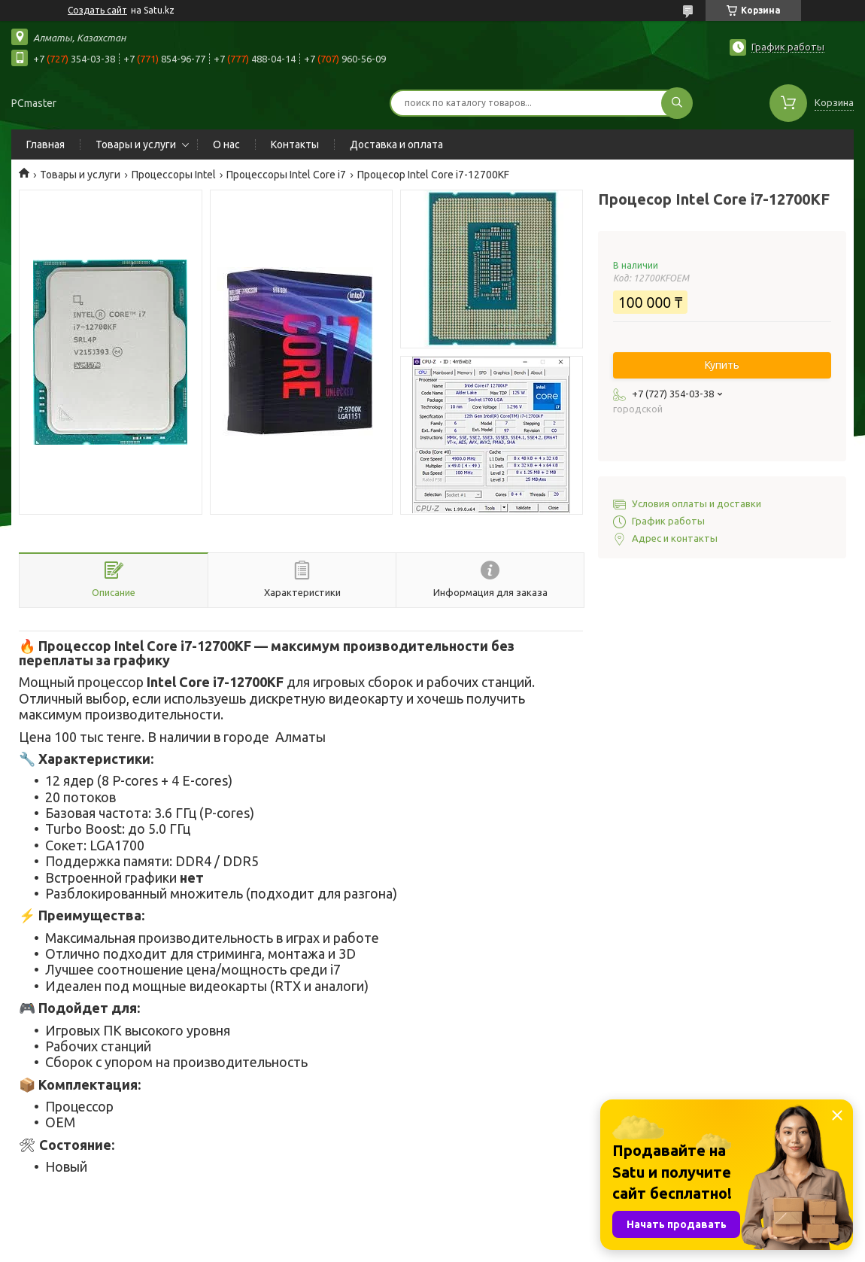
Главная (45, 144)
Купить (722, 365)
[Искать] (677, 103)
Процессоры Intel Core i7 (286, 175)
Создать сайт (97, 10)
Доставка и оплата (396, 144)
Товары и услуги (136, 144)
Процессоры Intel (174, 175)
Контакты (295, 144)
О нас (226, 144)
